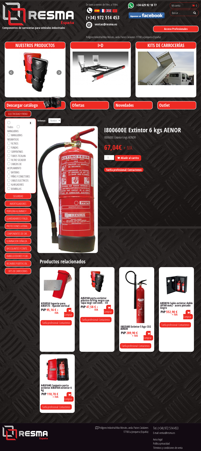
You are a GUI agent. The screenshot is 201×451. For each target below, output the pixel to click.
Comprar (68, 312)
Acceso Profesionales (176, 29)
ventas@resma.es (106, 24)
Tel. (165, 428)
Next (59, 72)
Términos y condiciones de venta (167, 448)
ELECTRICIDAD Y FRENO (18, 114)
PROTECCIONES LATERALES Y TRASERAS (19, 226)
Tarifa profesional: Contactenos (124, 170)
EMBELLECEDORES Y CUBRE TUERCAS (19, 256)
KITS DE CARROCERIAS (18, 271)
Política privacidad (161, 443)
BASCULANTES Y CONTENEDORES (19, 248)
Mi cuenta (176, 5)
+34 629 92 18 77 (146, 5)
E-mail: (164, 433)
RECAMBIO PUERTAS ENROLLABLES (19, 263)
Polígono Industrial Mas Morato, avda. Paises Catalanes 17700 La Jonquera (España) (123, 37)
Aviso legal (157, 439)
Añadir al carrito (130, 158)
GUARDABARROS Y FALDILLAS (19, 218)
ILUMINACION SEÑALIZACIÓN (19, 241)
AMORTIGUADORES (18, 204)
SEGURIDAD (18, 196)
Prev (11, 72)
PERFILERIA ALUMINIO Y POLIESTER (19, 211)
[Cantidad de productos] (109, 157)
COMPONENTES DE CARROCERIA (19, 233)
